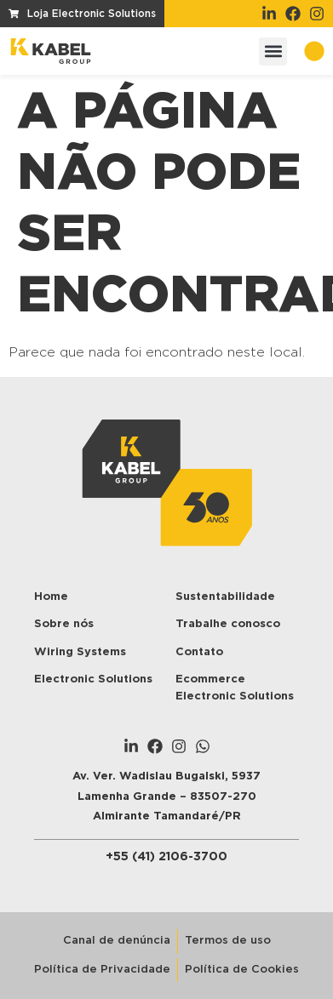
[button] (273, 51)
